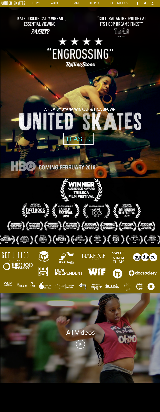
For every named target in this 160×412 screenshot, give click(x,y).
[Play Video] (80, 344)
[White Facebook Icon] (137, 3)
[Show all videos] (80, 386)
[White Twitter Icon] (145, 3)
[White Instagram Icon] (152, 3)
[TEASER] (78, 139)
